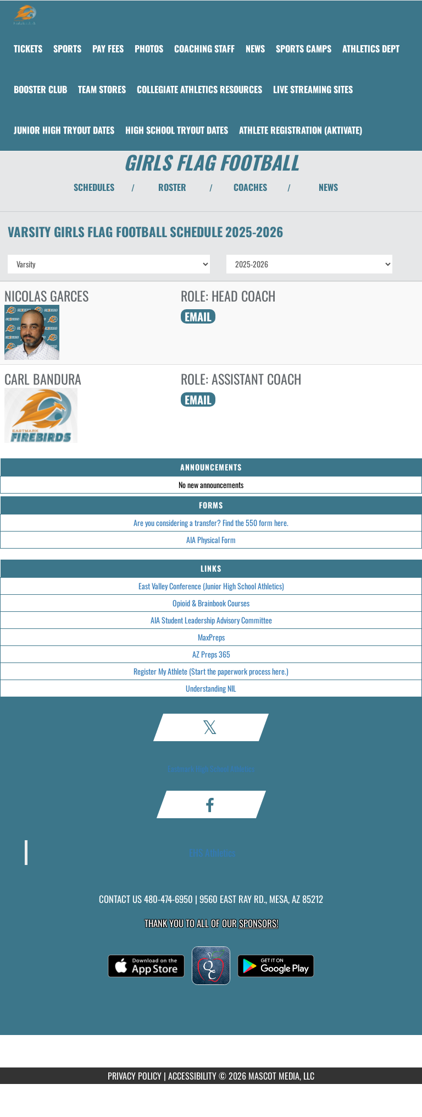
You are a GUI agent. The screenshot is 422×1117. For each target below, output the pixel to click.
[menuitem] (28, 48)
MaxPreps (211, 637)
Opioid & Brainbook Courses (211, 603)
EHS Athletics (212, 852)
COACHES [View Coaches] (250, 187)
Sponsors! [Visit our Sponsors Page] (258, 923)
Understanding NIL (211, 688)
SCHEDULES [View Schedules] (94, 187)
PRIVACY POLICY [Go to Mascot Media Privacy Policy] (135, 1075)
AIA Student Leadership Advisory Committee (211, 620)
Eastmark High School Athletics (211, 768)
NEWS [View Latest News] (328, 187)
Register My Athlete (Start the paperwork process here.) (211, 671)
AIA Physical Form (211, 539)
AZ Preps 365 (211, 654)
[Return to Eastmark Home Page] (24, 14)
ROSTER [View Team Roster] (172, 187)
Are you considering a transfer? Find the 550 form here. (211, 522)
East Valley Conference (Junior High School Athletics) (211, 586)
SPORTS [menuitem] (67, 48)
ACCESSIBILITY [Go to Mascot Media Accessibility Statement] (192, 1075)
